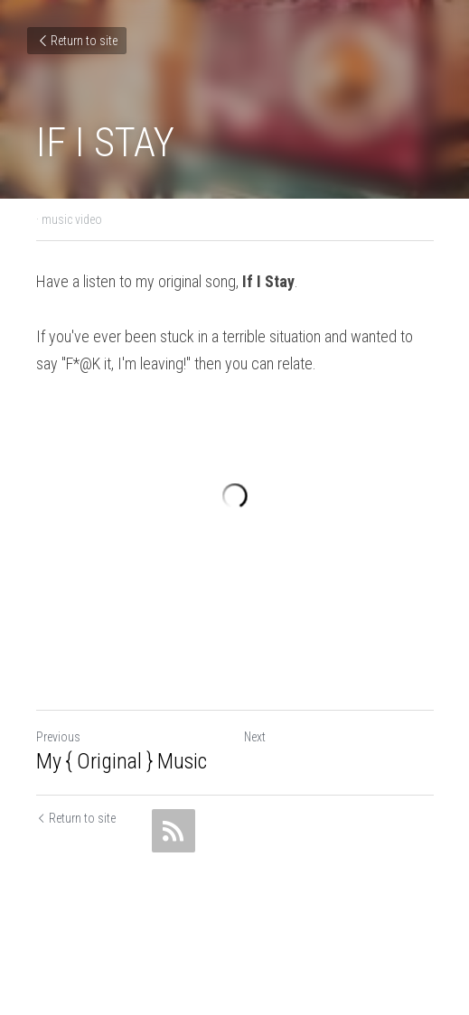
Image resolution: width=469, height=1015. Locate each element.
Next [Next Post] (255, 737)
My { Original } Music (121, 761)
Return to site (76, 40)
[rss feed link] (173, 830)
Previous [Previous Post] (58, 737)
